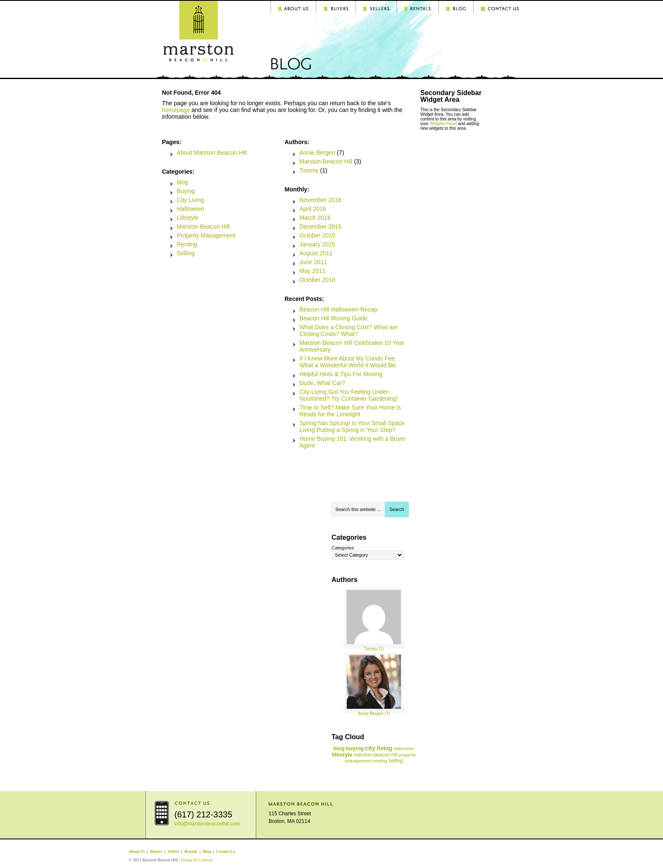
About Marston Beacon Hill (212, 152)
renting (380, 760)
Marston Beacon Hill (203, 226)
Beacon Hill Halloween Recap (338, 309)
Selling (186, 253)
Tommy (308, 170)
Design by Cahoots (197, 860)
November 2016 (320, 200)
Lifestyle (187, 217)
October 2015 (317, 235)
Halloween (190, 208)
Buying (186, 191)
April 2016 (312, 208)
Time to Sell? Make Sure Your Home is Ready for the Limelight (350, 411)
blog (182, 182)
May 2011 (312, 271)
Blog (207, 851)
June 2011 (313, 262)
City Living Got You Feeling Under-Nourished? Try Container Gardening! (348, 395)
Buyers (156, 851)
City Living (190, 200)
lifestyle (342, 754)
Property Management (206, 235)
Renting (187, 244)
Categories (343, 547)
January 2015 (317, 244)
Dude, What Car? (322, 383)
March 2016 (315, 217)
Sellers (173, 851)
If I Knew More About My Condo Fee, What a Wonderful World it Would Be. (348, 362)
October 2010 (317, 279)
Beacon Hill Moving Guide (333, 318)
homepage (176, 110)
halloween (404, 748)
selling (396, 761)
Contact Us (226, 851)
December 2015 (320, 226)
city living (378, 748)
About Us (137, 851)
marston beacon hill (375, 755)
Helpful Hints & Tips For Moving (340, 374)
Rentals (190, 851)
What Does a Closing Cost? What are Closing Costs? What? (348, 330)
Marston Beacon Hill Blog (177, 24)
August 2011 (316, 253)
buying (355, 748)
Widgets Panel (443, 123)
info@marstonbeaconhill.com (207, 824)
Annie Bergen (317, 152)
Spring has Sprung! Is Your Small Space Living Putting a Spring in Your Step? (352, 426)
